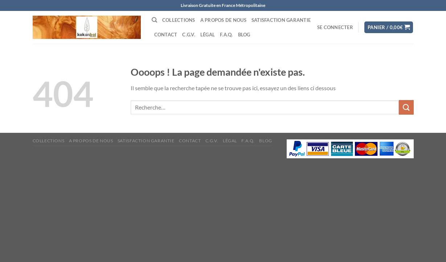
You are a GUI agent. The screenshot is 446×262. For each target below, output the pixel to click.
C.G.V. (188, 34)
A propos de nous (223, 20)
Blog (244, 34)
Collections (178, 20)
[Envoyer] (406, 107)
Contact (165, 34)
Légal (207, 34)
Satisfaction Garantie (281, 20)
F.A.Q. (226, 34)
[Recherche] (154, 20)
